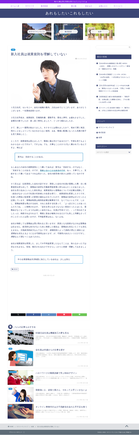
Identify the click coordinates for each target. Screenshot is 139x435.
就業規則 (15, 269)
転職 (13, 49)
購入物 (73, 6)
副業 (59, 6)
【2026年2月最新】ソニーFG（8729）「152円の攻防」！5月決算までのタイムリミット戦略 (114, 77)
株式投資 (44, 6)
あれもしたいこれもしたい (69, 13)
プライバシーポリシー (15, 432)
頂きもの (88, 6)
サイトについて (118, 7)
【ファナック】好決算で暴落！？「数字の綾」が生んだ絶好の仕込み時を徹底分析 (114, 109)
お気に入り (103, 6)
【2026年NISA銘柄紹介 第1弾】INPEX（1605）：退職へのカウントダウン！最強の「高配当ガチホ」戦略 (114, 66)
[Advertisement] (49, 292)
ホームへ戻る (15, 7)
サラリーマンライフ (29, 7)
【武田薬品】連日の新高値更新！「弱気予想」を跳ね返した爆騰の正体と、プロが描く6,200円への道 (114, 99)
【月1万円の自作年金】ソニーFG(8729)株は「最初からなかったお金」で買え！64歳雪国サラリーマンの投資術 (114, 88)
